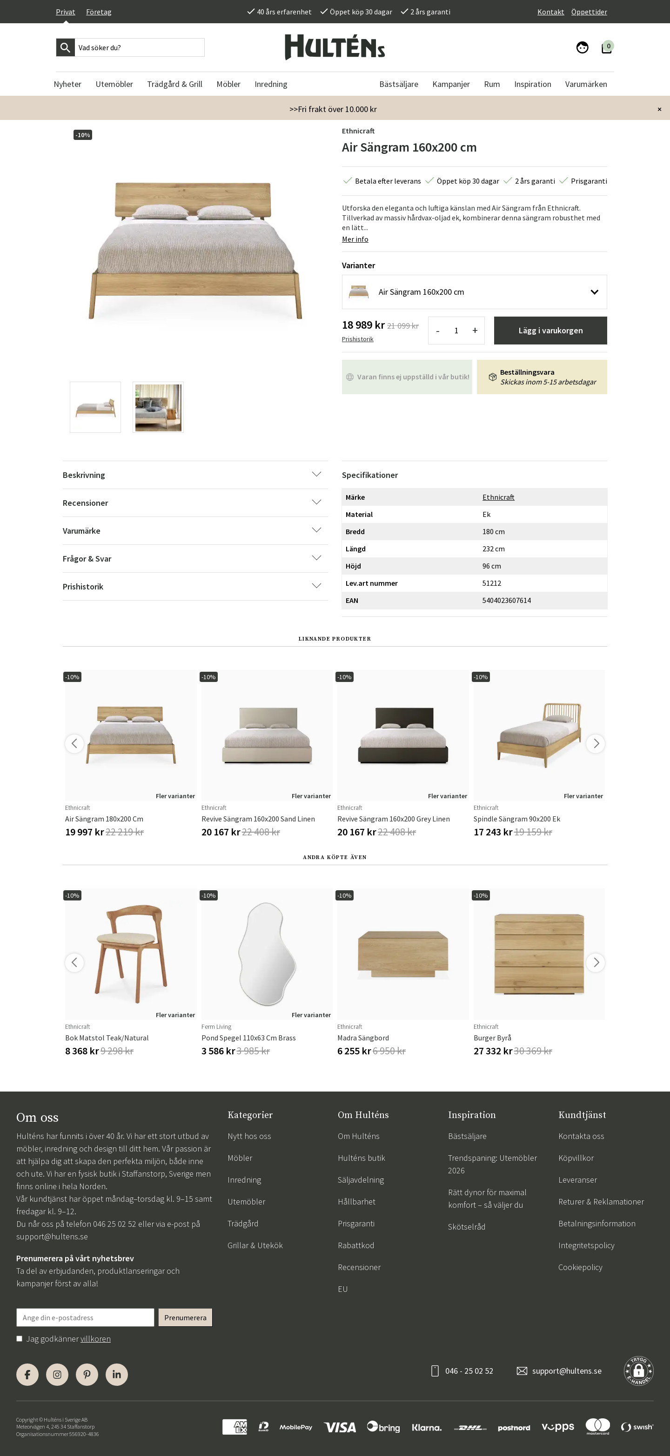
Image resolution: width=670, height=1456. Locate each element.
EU (343, 1289)
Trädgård (243, 1223)
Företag (99, 11)
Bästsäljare (467, 1136)
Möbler (240, 1157)
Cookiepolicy (580, 1267)
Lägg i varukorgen (551, 330)
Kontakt (550, 11)
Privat (65, 11)
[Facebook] (27, 1374)
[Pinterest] (87, 1374)
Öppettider (589, 11)
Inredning (244, 1179)
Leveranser (577, 1179)
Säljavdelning (361, 1179)
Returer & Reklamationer (601, 1201)
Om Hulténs (359, 1136)
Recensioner (359, 1267)
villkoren (95, 1338)
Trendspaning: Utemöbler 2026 (492, 1164)
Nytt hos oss (249, 1136)
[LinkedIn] (117, 1374)
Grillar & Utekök (255, 1245)
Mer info (355, 239)
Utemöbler (246, 1201)
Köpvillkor (576, 1157)
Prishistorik (358, 339)
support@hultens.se (52, 1236)
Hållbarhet (356, 1201)
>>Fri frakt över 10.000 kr (333, 109)
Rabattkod (356, 1245)
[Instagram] (57, 1374)
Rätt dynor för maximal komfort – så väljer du (487, 1198)
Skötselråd (467, 1226)
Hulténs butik (361, 1157)
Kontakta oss (581, 1136)
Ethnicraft (358, 130)
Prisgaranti (356, 1223)
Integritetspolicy (586, 1245)
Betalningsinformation (597, 1223)
